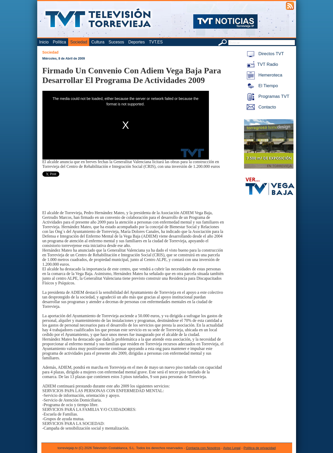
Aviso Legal (232, 448)
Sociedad (78, 42)
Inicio (44, 42)
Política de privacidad (260, 448)
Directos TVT (264, 53)
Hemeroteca (264, 75)
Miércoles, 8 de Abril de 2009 (63, 58)
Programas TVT (267, 96)
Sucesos (116, 42)
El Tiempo (261, 85)
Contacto (260, 107)
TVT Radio (261, 64)
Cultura (97, 42)
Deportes (136, 42)
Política (59, 42)
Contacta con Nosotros (203, 448)
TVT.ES (156, 42)
